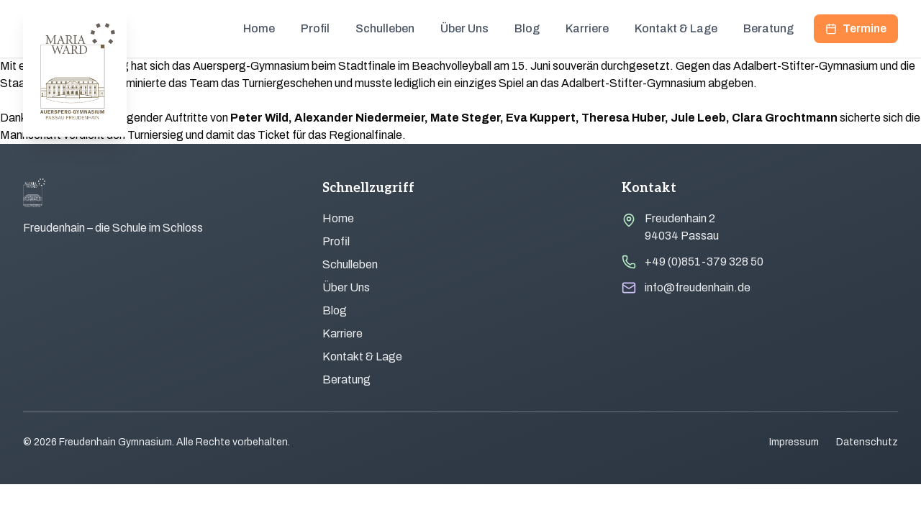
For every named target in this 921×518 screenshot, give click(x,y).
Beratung (768, 28)
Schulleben (384, 28)
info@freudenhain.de (697, 287)
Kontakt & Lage (676, 28)
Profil (315, 28)
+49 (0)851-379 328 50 (704, 261)
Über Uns (464, 28)
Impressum (794, 442)
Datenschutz (867, 442)
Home (259, 28)
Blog (527, 28)
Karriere (587, 28)
